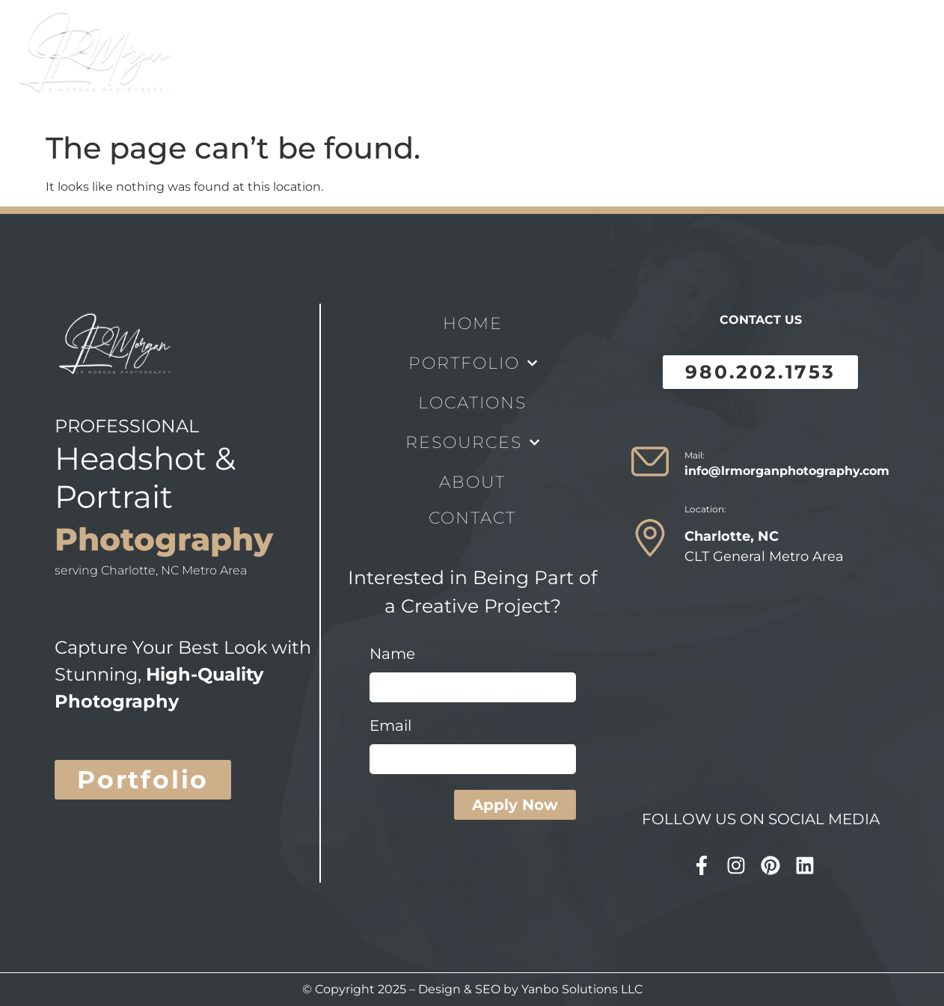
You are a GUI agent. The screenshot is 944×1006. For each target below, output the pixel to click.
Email (390, 726)
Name (392, 654)
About (601, 62)
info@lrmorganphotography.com (786, 471)
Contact (674, 62)
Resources (511, 62)
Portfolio (306, 62)
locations (407, 62)
